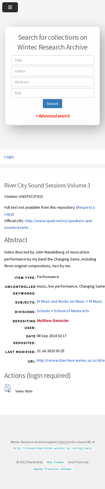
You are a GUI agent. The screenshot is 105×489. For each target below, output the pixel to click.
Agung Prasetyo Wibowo (52, 469)
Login (9, 156)
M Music (95, 301)
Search (52, 104)
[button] (7, 388)
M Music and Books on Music (61, 301)
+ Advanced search (53, 116)
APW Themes (55, 462)
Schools (43, 310)
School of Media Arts (71, 310)
